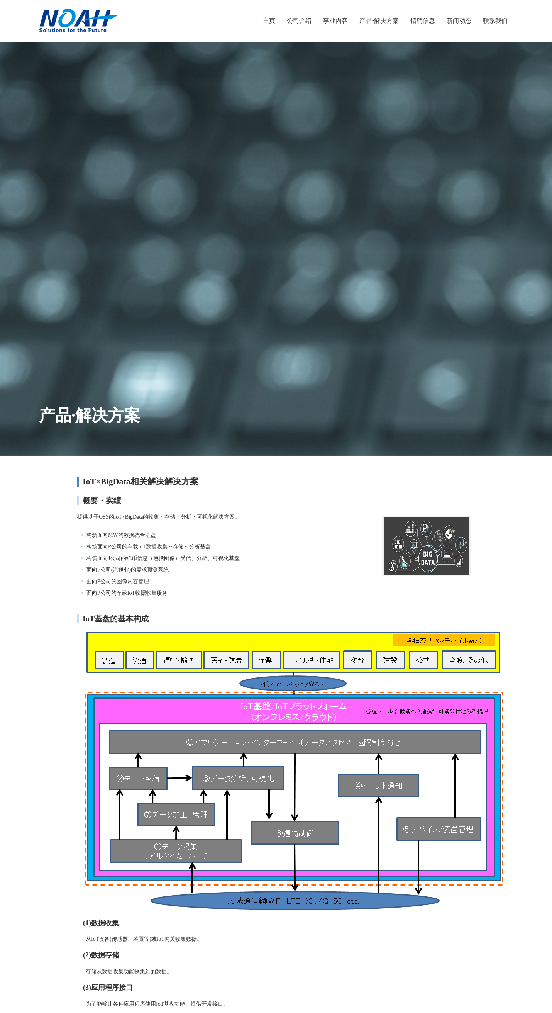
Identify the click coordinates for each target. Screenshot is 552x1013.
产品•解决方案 (379, 20)
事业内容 (335, 20)
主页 (269, 20)
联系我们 (495, 20)
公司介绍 (299, 20)
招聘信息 (422, 20)
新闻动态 (459, 20)
